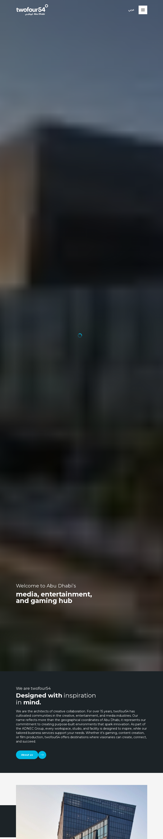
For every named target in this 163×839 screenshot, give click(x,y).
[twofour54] (32, 10)
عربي (131, 10)
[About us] (31, 754)
